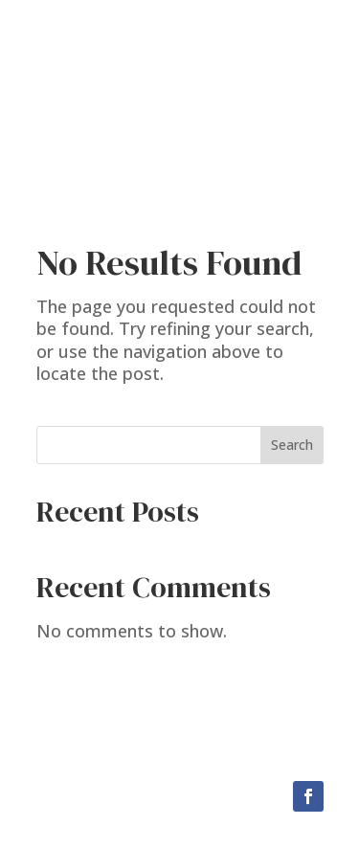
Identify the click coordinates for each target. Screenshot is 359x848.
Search (292, 444)
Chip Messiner (179, 89)
